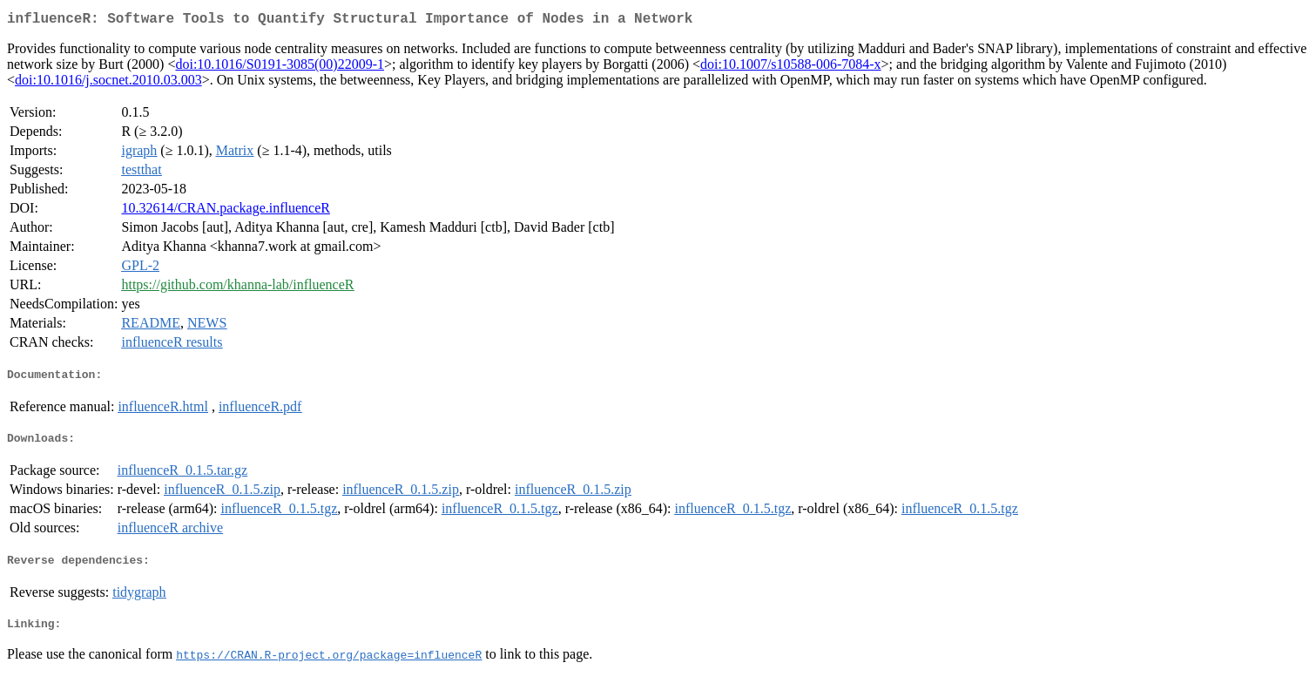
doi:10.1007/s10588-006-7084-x (790, 67)
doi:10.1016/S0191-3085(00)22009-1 (279, 67)
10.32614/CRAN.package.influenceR (225, 211)
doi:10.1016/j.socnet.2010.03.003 (108, 83)
